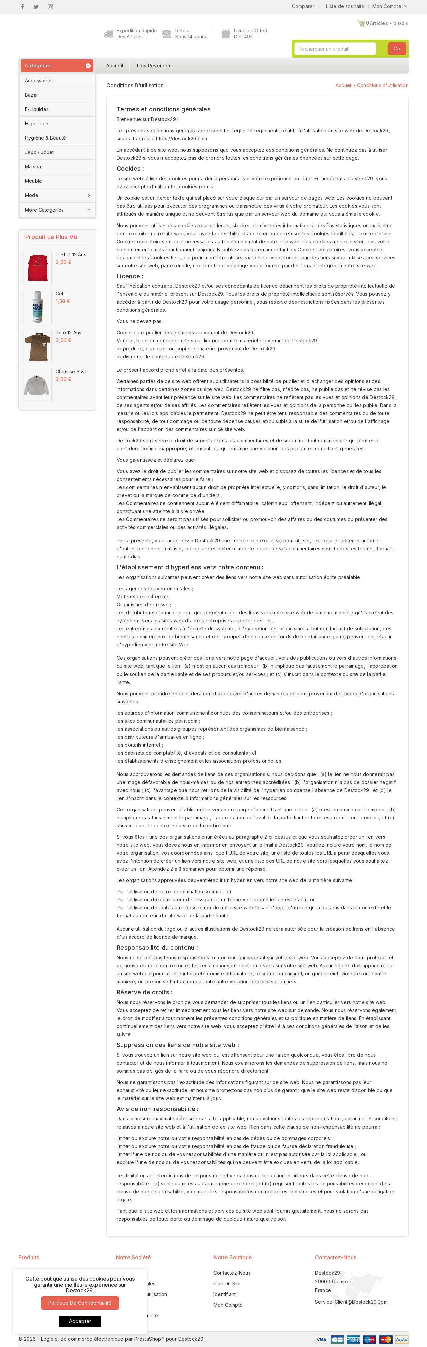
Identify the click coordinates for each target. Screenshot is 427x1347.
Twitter (36, 6)
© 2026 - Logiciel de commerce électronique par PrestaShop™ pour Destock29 (110, 1339)
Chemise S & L (72, 371)
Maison (33, 166)
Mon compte (228, 1305)
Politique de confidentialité (80, 1303)
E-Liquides (37, 109)
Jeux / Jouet (39, 152)
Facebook (22, 6)
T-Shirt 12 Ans (71, 254)
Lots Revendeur (155, 65)
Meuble (33, 181)
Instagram (50, 6)
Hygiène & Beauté (45, 138)
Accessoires (39, 80)
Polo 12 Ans (68, 332)
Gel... (61, 293)
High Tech (36, 123)
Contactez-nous (335, 1257)
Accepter (80, 1321)
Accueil (114, 65)
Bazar (31, 95)
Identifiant (225, 1294)
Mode (58, 195)
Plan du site (227, 1283)
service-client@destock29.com (351, 1302)
